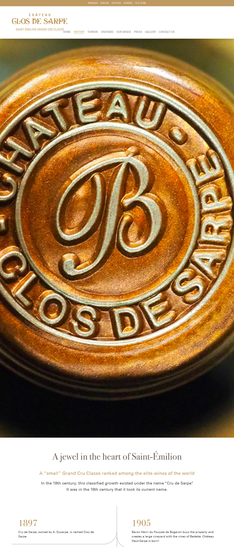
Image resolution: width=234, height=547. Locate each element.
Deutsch (116, 3)
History (125, 20)
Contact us (213, 20)
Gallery (196, 20)
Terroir (139, 20)
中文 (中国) (141, 3)
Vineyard (153, 20)
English (104, 3)
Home (113, 20)
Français (92, 3)
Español (128, 3)
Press (184, 20)
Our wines (170, 20)
